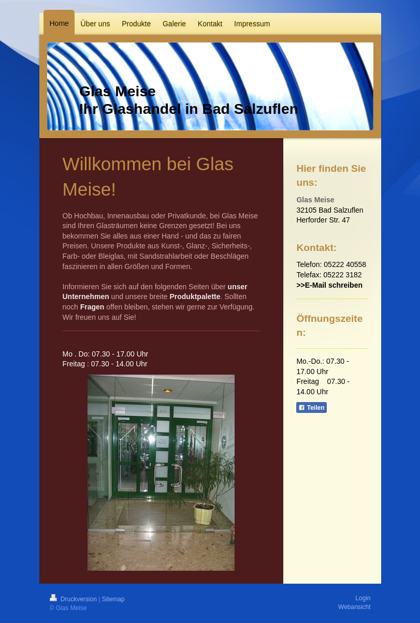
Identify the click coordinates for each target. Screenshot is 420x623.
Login (362, 598)
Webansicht (354, 607)
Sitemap (113, 599)
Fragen (92, 307)
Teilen (311, 407)
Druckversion (74, 599)
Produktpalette (194, 296)
